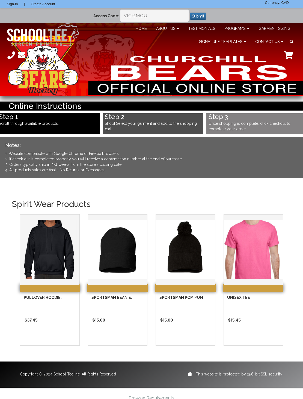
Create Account (43, 4)
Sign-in (12, 4)
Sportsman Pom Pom (181, 297)
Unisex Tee (238, 297)
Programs (236, 28)
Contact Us (269, 41)
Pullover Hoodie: (43, 297)
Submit (198, 16)
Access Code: (106, 16)
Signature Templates (222, 41)
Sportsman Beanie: (111, 297)
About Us (167, 28)
